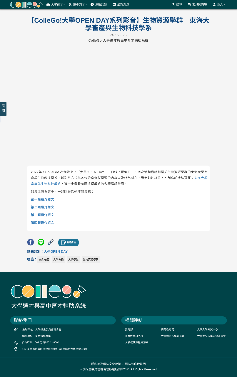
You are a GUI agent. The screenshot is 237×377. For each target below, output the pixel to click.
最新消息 (121, 4)
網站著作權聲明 (135, 364)
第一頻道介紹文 (42, 199)
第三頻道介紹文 (42, 215)
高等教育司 (167, 329)
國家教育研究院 (134, 335)
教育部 (129, 329)
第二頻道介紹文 (42, 207)
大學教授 (58, 259)
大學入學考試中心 (207, 329)
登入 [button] (219, 4)
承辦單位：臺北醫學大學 (36, 335)
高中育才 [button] (78, 4)
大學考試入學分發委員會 (211, 335)
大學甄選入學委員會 (172, 335)
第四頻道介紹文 (42, 223)
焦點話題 (99, 4)
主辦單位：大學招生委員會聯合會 (41, 329)
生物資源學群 (91, 259)
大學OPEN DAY (56, 251)
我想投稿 (68, 242)
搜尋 (176, 4)
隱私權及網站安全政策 (106, 364)
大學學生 (73, 259)
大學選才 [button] (55, 4)
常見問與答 (197, 4)
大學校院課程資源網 (136, 342)
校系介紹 (44, 259)
